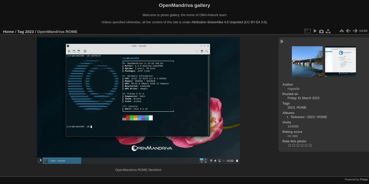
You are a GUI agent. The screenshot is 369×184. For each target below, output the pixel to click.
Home (8, 31)
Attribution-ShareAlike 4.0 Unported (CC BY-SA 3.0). (229, 22)
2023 (29, 31)
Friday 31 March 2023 (303, 98)
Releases (297, 117)
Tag (20, 31)
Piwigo (364, 179)
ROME (301, 107)
